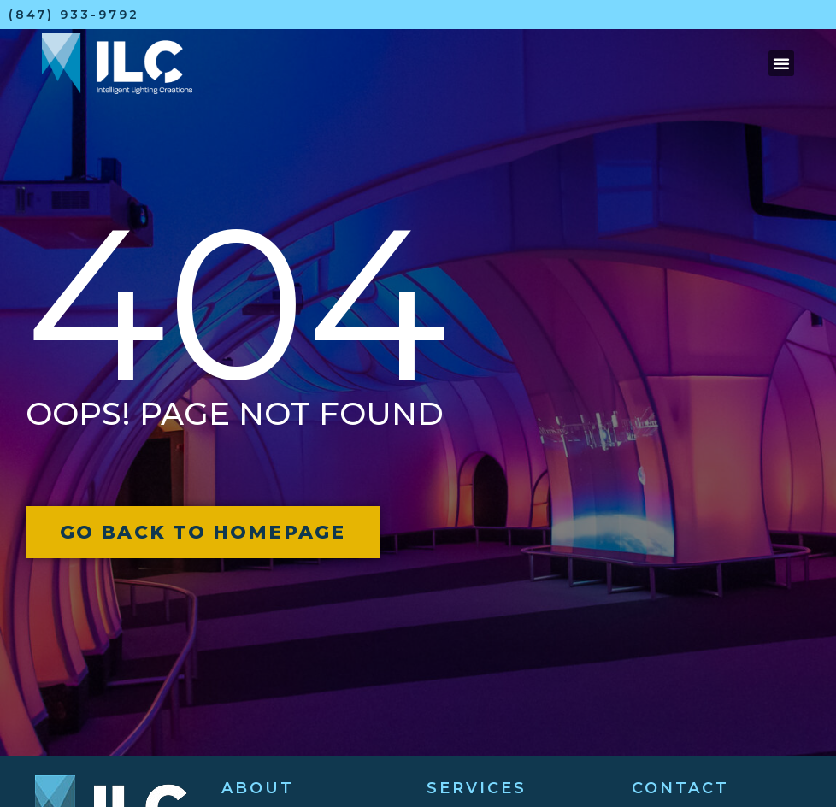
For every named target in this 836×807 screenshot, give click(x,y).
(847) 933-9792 (74, 14)
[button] (781, 63)
